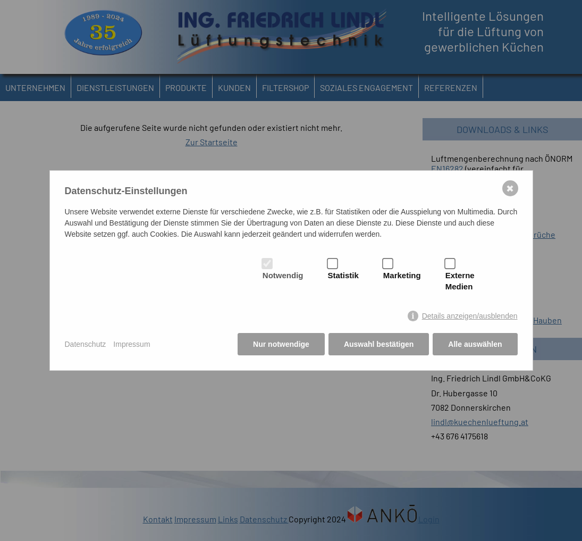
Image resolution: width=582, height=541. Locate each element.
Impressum (131, 344)
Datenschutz (85, 344)
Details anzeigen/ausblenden (470, 316)
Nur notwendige (281, 344)
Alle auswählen (475, 344)
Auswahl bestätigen (379, 344)
